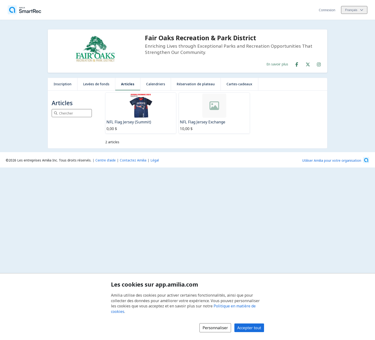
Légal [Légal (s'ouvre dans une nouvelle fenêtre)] (154, 160)
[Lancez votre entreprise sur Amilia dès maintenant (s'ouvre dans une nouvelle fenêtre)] (335, 160)
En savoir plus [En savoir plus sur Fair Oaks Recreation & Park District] (277, 64)
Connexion (327, 10)
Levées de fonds (96, 84)
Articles (127, 84)
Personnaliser (215, 327)
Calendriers (155, 84)
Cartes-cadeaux (239, 84)
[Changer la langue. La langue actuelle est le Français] (354, 10)
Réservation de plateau (196, 84)
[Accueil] (24, 9)
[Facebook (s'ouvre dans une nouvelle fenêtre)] (297, 63)
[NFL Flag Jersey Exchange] (214, 113)
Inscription (63, 84)
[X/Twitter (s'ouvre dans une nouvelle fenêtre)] (308, 63)
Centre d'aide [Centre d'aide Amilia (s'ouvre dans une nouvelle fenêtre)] (105, 160)
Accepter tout (249, 327)
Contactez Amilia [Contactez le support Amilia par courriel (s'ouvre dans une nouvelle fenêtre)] (133, 160)
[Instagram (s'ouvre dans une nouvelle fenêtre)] (319, 63)
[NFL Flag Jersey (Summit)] (140, 113)
